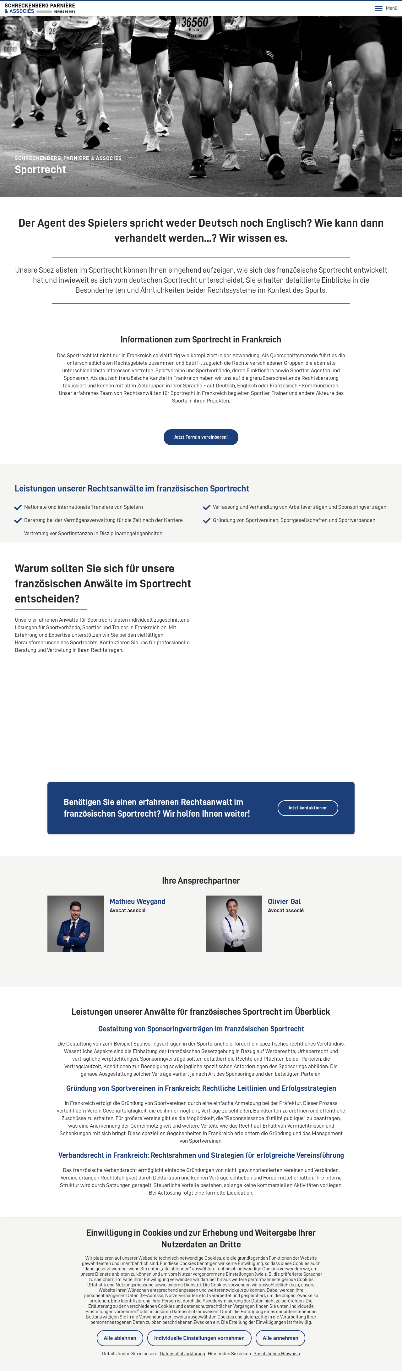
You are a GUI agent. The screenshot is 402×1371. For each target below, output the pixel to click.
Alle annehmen (280, 1338)
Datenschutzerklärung (182, 1353)
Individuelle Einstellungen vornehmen (199, 1338)
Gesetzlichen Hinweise (276, 1353)
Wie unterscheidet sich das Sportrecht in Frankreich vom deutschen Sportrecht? (116, 1167)
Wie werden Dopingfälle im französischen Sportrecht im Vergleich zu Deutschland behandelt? (132, 1184)
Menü (386, 8)
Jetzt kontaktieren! (308, 723)
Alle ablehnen (120, 1338)
